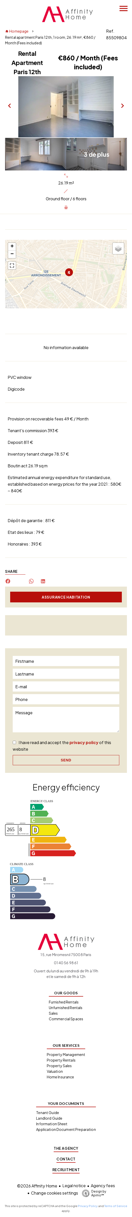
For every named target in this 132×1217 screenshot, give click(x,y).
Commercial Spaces (66, 1018)
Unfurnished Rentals (66, 1007)
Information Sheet (51, 1123)
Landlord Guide (49, 1118)
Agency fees (103, 1185)
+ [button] (12, 246)
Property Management (66, 1054)
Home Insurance (60, 1077)
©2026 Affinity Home (37, 1185)
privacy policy (83, 742)
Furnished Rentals (64, 1002)
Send (66, 760)
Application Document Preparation (66, 1129)
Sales (53, 1013)
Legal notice (74, 1185)
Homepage (16, 31)
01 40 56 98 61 (66, 962)
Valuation (55, 1071)
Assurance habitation (66, 597)
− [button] (12, 254)
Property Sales (59, 1065)
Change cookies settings (54, 1193)
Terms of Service (115, 1206)
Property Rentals (61, 1060)
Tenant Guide (47, 1112)
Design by (92, 1193)
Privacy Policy (88, 1206)
